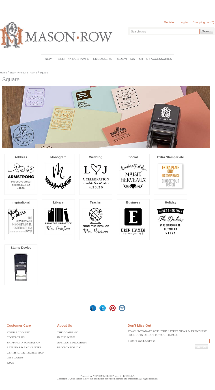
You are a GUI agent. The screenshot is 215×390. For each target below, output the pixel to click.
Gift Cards (15, 357)
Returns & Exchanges (24, 347)
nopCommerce (102, 376)
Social (133, 157)
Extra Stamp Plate (170, 157)
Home (3, 72)
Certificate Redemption (25, 352)
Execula (129, 376)
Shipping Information (24, 342)
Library (58, 202)
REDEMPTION (125, 58)
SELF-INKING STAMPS (73, 58)
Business (133, 202)
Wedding (95, 157)
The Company (67, 332)
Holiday (170, 202)
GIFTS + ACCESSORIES (155, 58)
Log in (183, 22)
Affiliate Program (72, 342)
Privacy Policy (69, 347)
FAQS (10, 362)
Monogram (58, 157)
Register (169, 22)
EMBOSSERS (102, 58)
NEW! (48, 58)
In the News (66, 337)
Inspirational (21, 202)
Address (21, 157)
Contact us (16, 337)
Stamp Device (21, 247)
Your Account (18, 332)
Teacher (96, 202)
